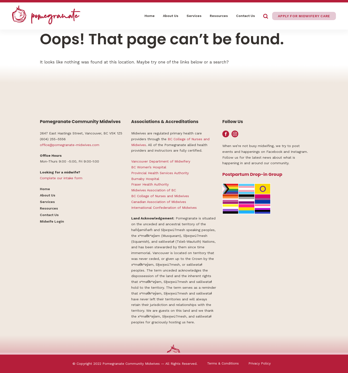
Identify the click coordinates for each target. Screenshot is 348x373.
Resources (219, 16)
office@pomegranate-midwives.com (69, 145)
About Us (170, 16)
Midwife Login (52, 221)
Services (194, 16)
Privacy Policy (259, 363)
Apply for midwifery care (304, 16)
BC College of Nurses (185, 139)
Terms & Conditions (223, 363)
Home (150, 16)
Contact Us (245, 16)
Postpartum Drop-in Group (252, 174)
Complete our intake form (61, 178)
